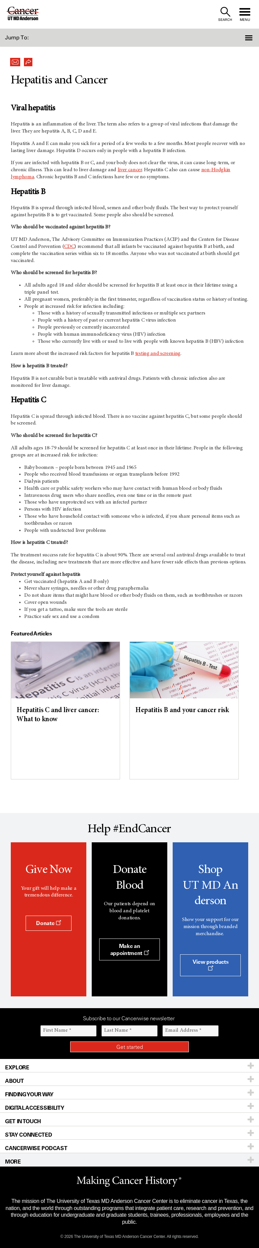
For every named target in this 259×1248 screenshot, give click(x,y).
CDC (69, 246)
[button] (239, 37)
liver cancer (130, 170)
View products (211, 964)
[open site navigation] (244, 14)
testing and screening (157, 353)
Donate (48, 923)
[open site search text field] (225, 14)
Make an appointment (129, 949)
